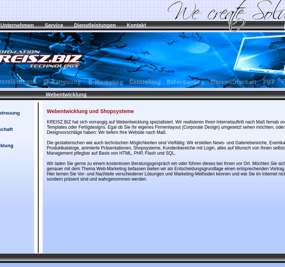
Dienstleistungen (95, 25)
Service (54, 25)
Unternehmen (17, 25)
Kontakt (136, 25)
